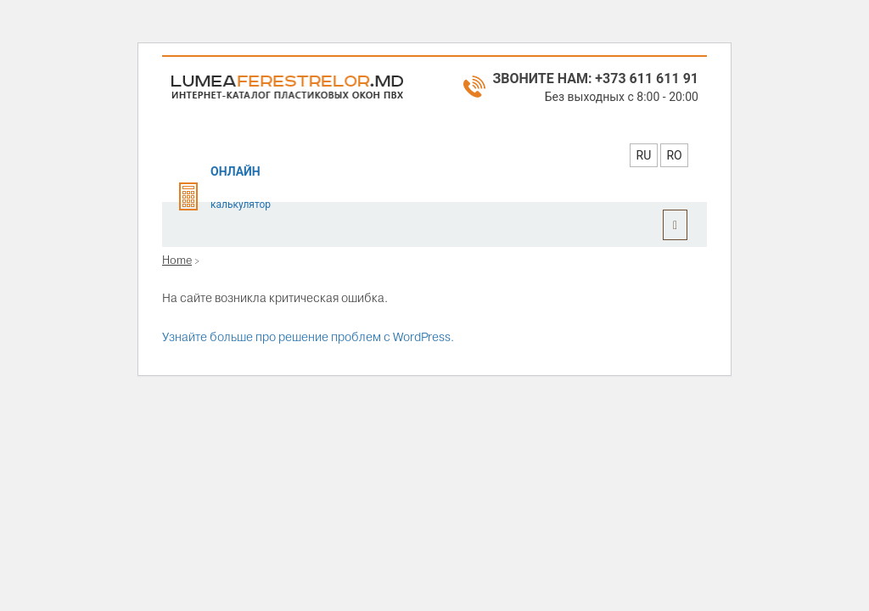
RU (644, 155)
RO (673, 155)
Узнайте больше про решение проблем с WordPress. (308, 337)
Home (177, 259)
